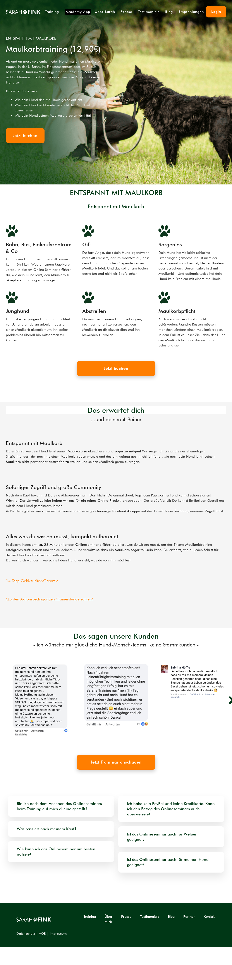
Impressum (58, 933)
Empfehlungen (191, 12)
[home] (23, 11)
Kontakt (210, 916)
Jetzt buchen (116, 368)
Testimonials (149, 12)
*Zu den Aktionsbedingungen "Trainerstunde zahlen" (49, 599)
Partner (189, 916)
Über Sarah (105, 12)
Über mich (108, 919)
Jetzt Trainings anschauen (116, 762)
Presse (126, 12)
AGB (42, 933)
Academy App (78, 12)
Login (216, 12)
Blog (169, 12)
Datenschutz (25, 933)
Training (52, 12)
